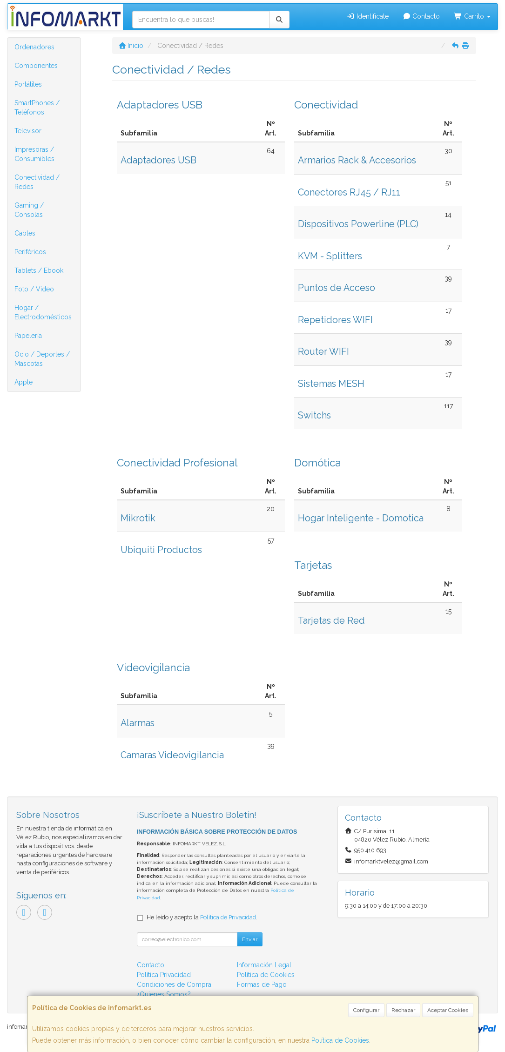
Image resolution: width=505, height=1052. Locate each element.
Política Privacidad (164, 974)
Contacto (421, 16)
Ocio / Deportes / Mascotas (42, 359)
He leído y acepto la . (202, 917)
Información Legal (264, 965)
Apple (23, 382)
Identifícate (367, 16)
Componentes (36, 65)
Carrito (472, 16)
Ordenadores (34, 47)
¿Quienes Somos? (164, 994)
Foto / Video (34, 289)
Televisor (27, 131)
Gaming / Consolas (29, 210)
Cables (24, 233)
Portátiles (28, 84)
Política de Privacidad (228, 917)
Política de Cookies (340, 1040)
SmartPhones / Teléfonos (37, 107)
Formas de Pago (262, 984)
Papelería (28, 335)
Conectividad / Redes (37, 182)
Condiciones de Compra (174, 984)
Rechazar (403, 1010)
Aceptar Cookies (447, 1010)
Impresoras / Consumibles (34, 154)
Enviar (249, 939)
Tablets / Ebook (38, 270)
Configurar (366, 1010)
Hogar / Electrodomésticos (43, 312)
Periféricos (30, 252)
